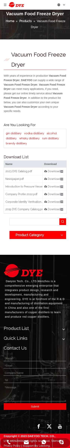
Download (52, 171)
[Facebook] (38, 426)
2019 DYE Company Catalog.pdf (24, 209)
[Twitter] (49, 426)
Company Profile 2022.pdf (21, 194)
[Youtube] (59, 426)
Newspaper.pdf (14, 178)
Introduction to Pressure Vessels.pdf (27, 186)
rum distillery (50, 138)
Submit (35, 406)
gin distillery (13, 133)
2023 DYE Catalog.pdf (18, 171)
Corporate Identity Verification (23, 201)
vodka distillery (34, 133)
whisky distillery (29, 138)
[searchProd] (34, 221)
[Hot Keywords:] (62, 221)
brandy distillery (16, 143)
